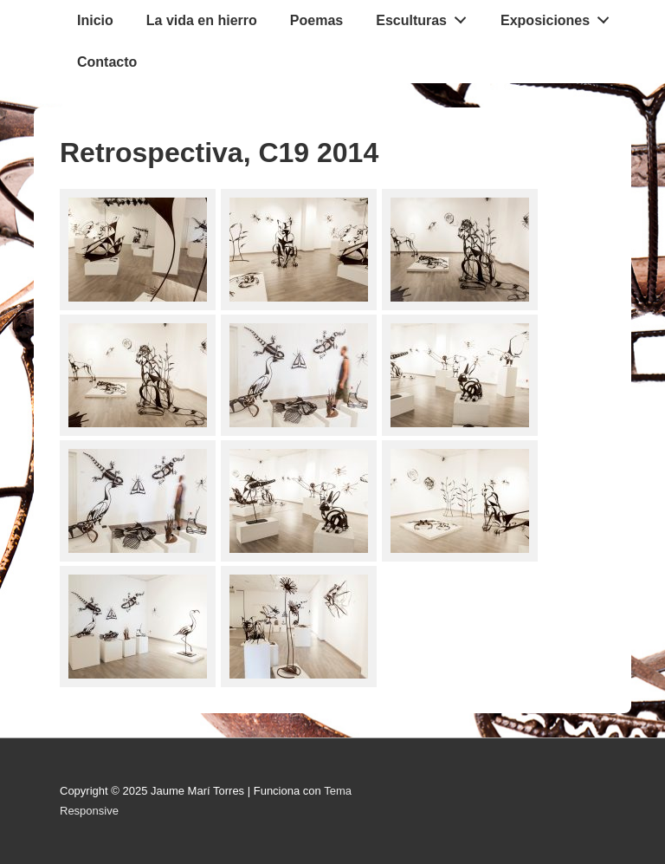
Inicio (95, 20)
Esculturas (426, 16)
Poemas (316, 20)
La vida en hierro (201, 20)
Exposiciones (559, 16)
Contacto (107, 62)
